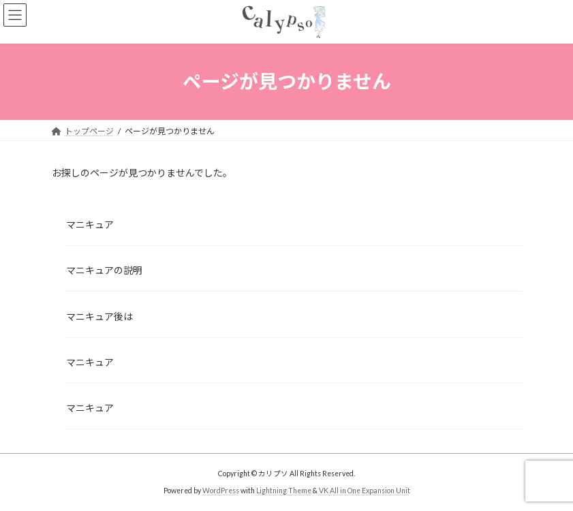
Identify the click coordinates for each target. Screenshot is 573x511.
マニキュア (90, 224)
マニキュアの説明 (104, 270)
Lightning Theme (283, 490)
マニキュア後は (99, 316)
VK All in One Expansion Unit (364, 490)
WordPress (220, 490)
